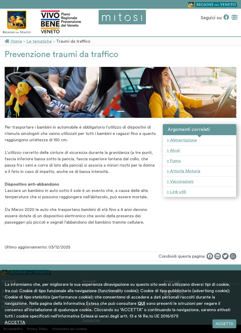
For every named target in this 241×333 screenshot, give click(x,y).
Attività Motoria (185, 171)
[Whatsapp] (233, 256)
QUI (141, 303)
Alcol (175, 150)
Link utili (178, 192)
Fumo (175, 161)
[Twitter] (225, 256)
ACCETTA (15, 322)
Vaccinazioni (181, 181)
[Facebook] (226, 17)
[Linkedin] (217, 256)
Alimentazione (183, 140)
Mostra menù (235, 17)
